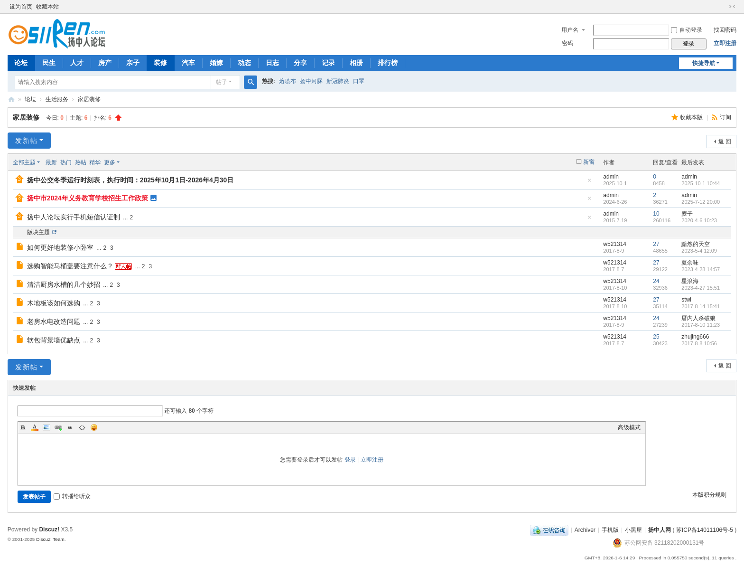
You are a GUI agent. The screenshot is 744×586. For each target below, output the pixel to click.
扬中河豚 (311, 81)
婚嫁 (216, 62)
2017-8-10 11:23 (700, 325)
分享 (300, 62)
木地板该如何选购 (53, 303)
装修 (160, 62)
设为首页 (20, 6)
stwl (686, 299)
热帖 (80, 162)
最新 (51, 162)
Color (34, 427)
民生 (49, 62)
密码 (567, 43)
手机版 (610, 530)
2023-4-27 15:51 (700, 288)
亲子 (133, 62)
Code (82, 427)
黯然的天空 (695, 244)
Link (58, 427)
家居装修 (89, 99)
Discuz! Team (50, 539)
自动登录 (686, 30)
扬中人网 (659, 530)
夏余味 (689, 262)
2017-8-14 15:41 (700, 306)
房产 (105, 62)
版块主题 (38, 232)
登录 (350, 459)
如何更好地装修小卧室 (60, 247)
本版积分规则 (709, 494)
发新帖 (26, 140)
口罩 (358, 81)
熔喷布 (287, 81)
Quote (70, 427)
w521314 (614, 244)
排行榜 (388, 62)
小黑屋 (633, 530)
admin (611, 176)
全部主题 (24, 162)
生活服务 (57, 99)
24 (656, 281)
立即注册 (725, 43)
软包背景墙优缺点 (53, 340)
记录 (328, 62)
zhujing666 (695, 336)
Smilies (94, 427)
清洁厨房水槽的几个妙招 (63, 284)
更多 (109, 162)
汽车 (188, 62)
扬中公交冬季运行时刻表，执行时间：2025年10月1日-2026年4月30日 (130, 180)
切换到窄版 (732, 6)
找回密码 (725, 30)
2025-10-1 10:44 (700, 183)
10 (656, 213)
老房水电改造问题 (53, 321)
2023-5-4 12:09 (699, 251)
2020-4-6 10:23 (699, 220)
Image (46, 427)
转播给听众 (72, 496)
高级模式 (629, 427)
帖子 (221, 82)
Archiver (585, 530)
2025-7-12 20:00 (700, 202)
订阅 (725, 117)
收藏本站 (47, 6)
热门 (66, 162)
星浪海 (689, 281)
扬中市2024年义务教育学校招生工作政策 (87, 198)
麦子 (687, 213)
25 (656, 336)
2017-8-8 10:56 (699, 343)
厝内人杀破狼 (698, 318)
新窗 (589, 162)
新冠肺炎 (337, 81)
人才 (77, 62)
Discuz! (49, 529)
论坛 (21, 62)
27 (656, 244)
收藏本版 (692, 117)
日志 (272, 62)
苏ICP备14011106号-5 (704, 530)
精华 (95, 162)
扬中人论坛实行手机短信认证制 (73, 217)
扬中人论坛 (11, 99)
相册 (356, 62)
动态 (244, 62)
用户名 (569, 30)
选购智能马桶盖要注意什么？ (70, 266)
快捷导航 (703, 63)
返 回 (724, 141)
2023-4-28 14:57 (700, 269)
